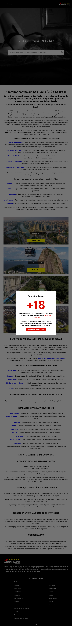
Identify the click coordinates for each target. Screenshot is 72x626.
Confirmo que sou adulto (36, 330)
